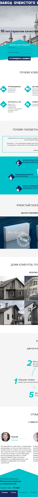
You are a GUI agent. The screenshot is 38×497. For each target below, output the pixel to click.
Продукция (23, 492)
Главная (5, 492)
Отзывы (34, 492)
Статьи (13, 492)
